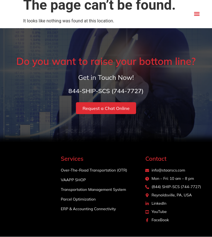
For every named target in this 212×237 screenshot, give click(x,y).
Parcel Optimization (78, 199)
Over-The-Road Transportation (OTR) (94, 170)
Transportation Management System (93, 189)
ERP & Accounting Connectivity (88, 209)
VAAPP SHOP (73, 180)
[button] (197, 14)
